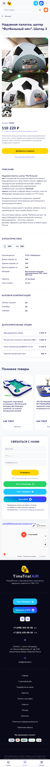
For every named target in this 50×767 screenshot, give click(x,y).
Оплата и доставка (25, 699)
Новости (25, 704)
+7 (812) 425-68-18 (23, 633)
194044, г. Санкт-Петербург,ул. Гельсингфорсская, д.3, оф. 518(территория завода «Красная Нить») (25, 649)
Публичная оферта (25, 727)
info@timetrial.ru (25, 662)
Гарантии (25, 693)
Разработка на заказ (25, 687)
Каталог (8, 16)
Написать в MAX (23, 610)
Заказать (17, 427)
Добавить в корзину (25, 151)
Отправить (25, 472)
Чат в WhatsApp (41, 3)
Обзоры (25, 710)
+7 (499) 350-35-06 (23, 628)
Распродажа (46, 10)
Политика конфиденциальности (25, 722)
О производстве (25, 681)
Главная (25, 676)
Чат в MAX (23, 499)
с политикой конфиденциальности (31, 510)
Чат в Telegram (23, 491)
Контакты (25, 716)
